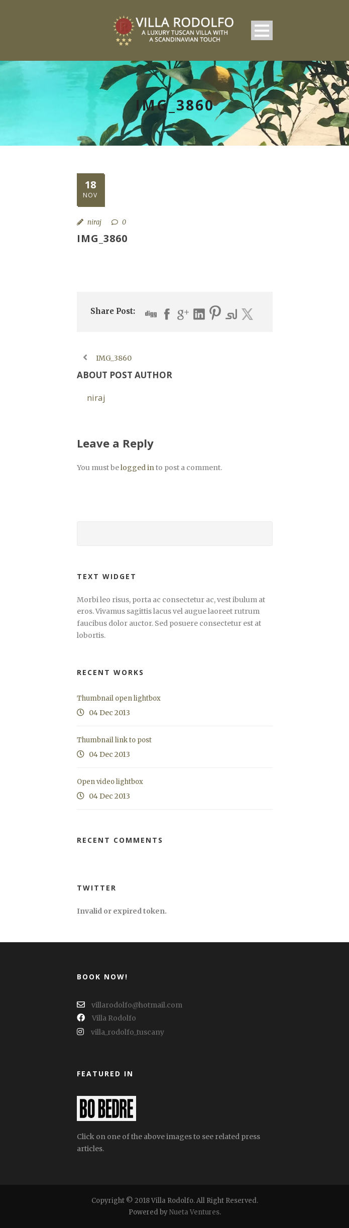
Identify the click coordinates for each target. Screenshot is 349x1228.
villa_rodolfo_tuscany (120, 1032)
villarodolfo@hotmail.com (129, 1005)
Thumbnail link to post (114, 740)
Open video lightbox (110, 781)
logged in (137, 467)
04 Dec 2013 (109, 712)
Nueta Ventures (194, 1212)
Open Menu (262, 30)
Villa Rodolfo (106, 1018)
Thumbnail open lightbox (119, 698)
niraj (94, 222)
